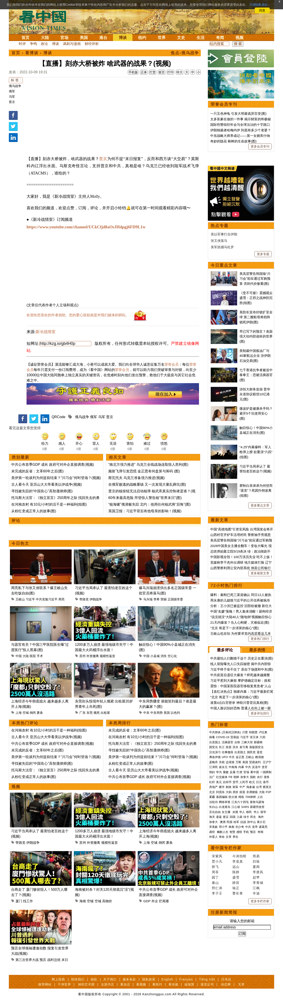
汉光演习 (215, 752)
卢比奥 (263, 732)
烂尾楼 (164, 901)
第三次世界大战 (27, 960)
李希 (156, 599)
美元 (219, 782)
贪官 (265, 767)
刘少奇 (239, 826)
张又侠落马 (219, 241)
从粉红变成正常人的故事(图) (33, 511)
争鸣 (33, 44)
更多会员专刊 (260, 146)
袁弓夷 (243, 747)
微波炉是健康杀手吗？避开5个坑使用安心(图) (256, 413)
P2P (268, 792)
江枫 (256, 888)
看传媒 (173, 984)
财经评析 (92, 44)
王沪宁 (267, 762)
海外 (261, 817)
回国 (232, 817)
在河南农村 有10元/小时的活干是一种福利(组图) (49, 504)
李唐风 (258, 872)
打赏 (152, 72)
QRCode (58, 417)
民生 (253, 817)
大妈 (228, 792)
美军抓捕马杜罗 (222, 247)
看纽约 (157, 984)
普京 (12, 102)
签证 (226, 817)
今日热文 (20, 543)
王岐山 (20, 599)
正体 (144, 72)
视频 (239, 37)
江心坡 (235, 807)
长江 (222, 747)
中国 (18, 656)
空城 (26, 712)
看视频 (141, 984)
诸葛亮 (263, 826)
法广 (212, 777)
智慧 (232, 832)
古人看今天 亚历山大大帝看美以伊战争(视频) (46, 484)
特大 (179, 72)
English (167, 979)
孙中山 (251, 822)
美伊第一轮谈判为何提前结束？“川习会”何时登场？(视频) (56, 478)
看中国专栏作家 (226, 848)
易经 (212, 832)
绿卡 (246, 817)
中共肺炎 (215, 732)
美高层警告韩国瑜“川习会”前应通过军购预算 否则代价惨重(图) (254, 278)
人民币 (243, 782)
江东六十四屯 (240, 802)
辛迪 (256, 893)
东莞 (89, 712)
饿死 (97, 712)
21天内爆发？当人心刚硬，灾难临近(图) (239, 622)
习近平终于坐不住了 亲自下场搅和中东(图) (241, 669)
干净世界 (64, 984)
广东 (82, 712)
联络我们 (77, 979)
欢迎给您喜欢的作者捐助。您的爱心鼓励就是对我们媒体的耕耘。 (78, 315)
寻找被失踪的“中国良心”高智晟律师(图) (42, 491)
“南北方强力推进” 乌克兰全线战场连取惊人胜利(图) (148, 464)
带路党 (84, 599)
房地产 (213, 787)
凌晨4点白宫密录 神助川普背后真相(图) (239, 702)
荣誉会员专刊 (224, 104)
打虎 (239, 772)
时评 (22, 44)
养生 (235, 836)
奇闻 (220, 37)
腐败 (226, 772)
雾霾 (212, 797)
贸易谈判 (255, 762)
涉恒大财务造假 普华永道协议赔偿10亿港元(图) (254, 394)
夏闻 (256, 867)
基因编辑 (222, 797)
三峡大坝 (247, 742)
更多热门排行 (260, 638)
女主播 (226, 812)
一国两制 (266, 772)
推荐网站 (45, 984)
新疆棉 (258, 742)
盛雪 (235, 877)
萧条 (40, 712)
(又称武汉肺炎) (231, 732)
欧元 (252, 782)
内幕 (241, 767)
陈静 (235, 872)
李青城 (258, 883)
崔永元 (223, 767)
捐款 (94, 979)
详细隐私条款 (258, 4)
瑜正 (235, 888)
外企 (154, 901)
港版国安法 (256, 747)
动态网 (226, 984)
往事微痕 (227, 752)
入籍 (239, 817)
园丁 (215, 877)
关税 (222, 762)
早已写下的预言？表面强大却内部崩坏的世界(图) (256, 336)
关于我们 (110, 979)
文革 (228, 836)
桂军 (236, 822)
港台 (103, 37)
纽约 (142, 37)
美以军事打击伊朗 (224, 234)
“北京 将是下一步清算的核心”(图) (234, 628)
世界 (162, 37)
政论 (44, 44)
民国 (229, 822)
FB (230, 777)
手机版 (133, 72)
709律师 (250, 797)
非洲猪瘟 (252, 792)
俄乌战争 (15, 86)
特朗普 (253, 732)
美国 (84, 37)
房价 (235, 792)
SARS (245, 807)
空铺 (90, 901)
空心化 (172, 656)
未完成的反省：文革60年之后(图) (37, 471)
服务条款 (129, 979)
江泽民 (213, 767)
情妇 (212, 772)
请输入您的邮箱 (242, 921)
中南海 (233, 767)
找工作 (28, 901)
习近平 (30, 599)
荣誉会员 (171, 364)
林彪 (231, 826)
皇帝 (255, 826)
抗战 (243, 822)
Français (186, 979)
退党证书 (207, 984)
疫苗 (228, 747)
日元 (259, 782)
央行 (260, 777)
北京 (212, 792)
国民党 (251, 752)
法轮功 (213, 802)
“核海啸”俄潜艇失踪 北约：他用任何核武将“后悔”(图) (149, 504)
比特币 (227, 782)
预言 (43, 960)
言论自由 (215, 812)
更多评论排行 (260, 713)
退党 (259, 752)
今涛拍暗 (239, 856)
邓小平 (223, 826)
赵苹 (256, 877)
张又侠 (254, 737)
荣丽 (164, 599)
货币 (235, 782)
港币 (266, 782)
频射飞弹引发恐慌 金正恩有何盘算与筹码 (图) (144, 471)
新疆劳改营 (257, 807)
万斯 (238, 762)
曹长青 (237, 893)
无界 (241, 984)
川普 (245, 732)
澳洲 (223, 822)
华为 (219, 772)
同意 (262, 10)
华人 (242, 812)
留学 (263, 812)
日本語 (226, 979)
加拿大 (244, 777)
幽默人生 (222, 832)
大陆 (45, 37)
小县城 (155, 656)
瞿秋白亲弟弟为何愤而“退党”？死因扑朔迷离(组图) (256, 490)
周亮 (61, 599)
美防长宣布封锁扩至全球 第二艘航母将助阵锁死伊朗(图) (256, 317)
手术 (40, 656)
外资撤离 (92, 656)
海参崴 (250, 787)
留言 (162, 72)
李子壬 (217, 893)
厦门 (18, 901)
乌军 (12, 96)
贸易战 (234, 737)
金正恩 (240, 757)
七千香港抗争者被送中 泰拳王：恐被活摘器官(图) (256, 375)
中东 (146, 712)
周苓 (215, 872)
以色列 (175, 712)
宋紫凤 (217, 856)
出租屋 (105, 712)
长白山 (213, 807)
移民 (249, 812)
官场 (64, 37)
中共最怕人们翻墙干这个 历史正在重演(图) (241, 658)
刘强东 (220, 792)
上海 (18, 712)
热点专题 (219, 225)
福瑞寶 (189, 984)
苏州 (82, 656)
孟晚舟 (213, 762)
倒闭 (33, 712)
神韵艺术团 (86, 984)
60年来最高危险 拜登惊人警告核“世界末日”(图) (145, 498)
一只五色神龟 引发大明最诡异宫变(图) (238, 113)
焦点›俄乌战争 (185, 53)
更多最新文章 (260, 573)
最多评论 (225, 650)
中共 (232, 757)
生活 (201, 37)
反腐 (232, 772)
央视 (235, 812)
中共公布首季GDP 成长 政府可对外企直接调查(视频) (52, 464)
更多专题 (263, 254)
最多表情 (257, 650)
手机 (246, 832)
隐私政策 (148, 979)
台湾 (259, 787)
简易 (256, 856)
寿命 (222, 836)
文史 (181, 37)
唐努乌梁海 (257, 802)
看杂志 (125, 984)
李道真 (237, 861)
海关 (212, 817)
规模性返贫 (107, 656)
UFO (225, 757)
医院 (33, 656)
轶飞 (215, 867)
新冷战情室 (45, 332)
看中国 (45, 20)
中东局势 (156, 712)
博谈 (123, 37)
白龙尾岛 (224, 807)
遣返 (219, 817)
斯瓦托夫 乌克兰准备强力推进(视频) (136, 478)
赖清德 (259, 757)
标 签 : (16, 80)
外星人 (213, 836)
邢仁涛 (217, 888)
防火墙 (233, 797)
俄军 (12, 91)
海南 (82, 901)
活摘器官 (227, 742)
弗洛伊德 (215, 757)
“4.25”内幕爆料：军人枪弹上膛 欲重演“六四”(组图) (255, 452)
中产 (242, 787)
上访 (260, 797)
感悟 (239, 832)
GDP (146, 901)
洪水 (235, 747)
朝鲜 (236, 777)
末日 (64, 960)
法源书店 (107, 984)
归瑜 (256, 861)
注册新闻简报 (224, 912)
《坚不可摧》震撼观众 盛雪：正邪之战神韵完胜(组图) (256, 298)
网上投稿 (58, 979)
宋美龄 (213, 826)
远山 (235, 867)
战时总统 (54, 960)
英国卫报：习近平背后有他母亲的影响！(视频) (145, 511)
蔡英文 (267, 787)
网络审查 (224, 802)
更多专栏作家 (260, 901)
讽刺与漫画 (72, 44)
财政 (228, 787)
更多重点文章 (260, 505)
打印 (170, 72)
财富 (235, 787)
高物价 (107, 901)
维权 (241, 797)
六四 (262, 737)
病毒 (212, 737)
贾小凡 (217, 861)
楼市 (222, 787)
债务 (267, 777)
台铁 (237, 742)
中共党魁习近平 (46, 599)
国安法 (213, 747)
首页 (25, 37)
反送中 (256, 767)
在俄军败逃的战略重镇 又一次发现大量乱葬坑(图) (147, 484)
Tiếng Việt (207, 979)
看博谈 (31, 53)
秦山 (215, 883)
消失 (164, 656)
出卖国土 (215, 742)
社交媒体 (222, 777)
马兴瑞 (148, 599)
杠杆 (212, 782)
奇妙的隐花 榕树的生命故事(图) (233, 141)
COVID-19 (222, 737)
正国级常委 (175, 599)
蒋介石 (261, 822)
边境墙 (230, 762)
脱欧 (253, 777)
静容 (235, 883)
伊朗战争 (96, 599)
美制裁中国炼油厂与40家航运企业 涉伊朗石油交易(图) (255, 356)
